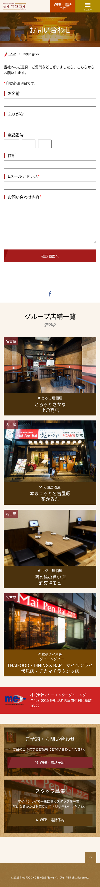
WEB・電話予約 (63, 6)
